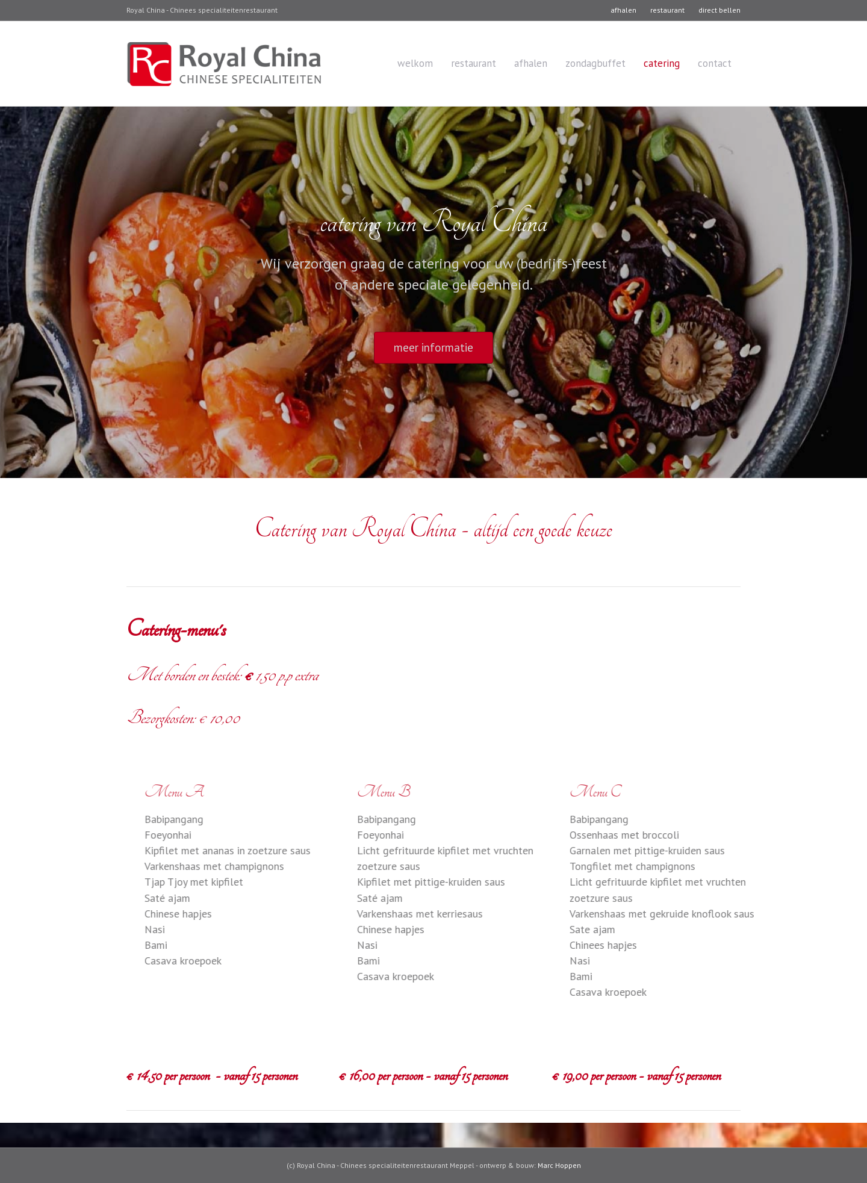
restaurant (667, 9)
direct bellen (719, 9)
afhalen (623, 9)
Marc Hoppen (559, 1165)
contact (715, 63)
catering (662, 63)
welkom (415, 63)
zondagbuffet (595, 63)
